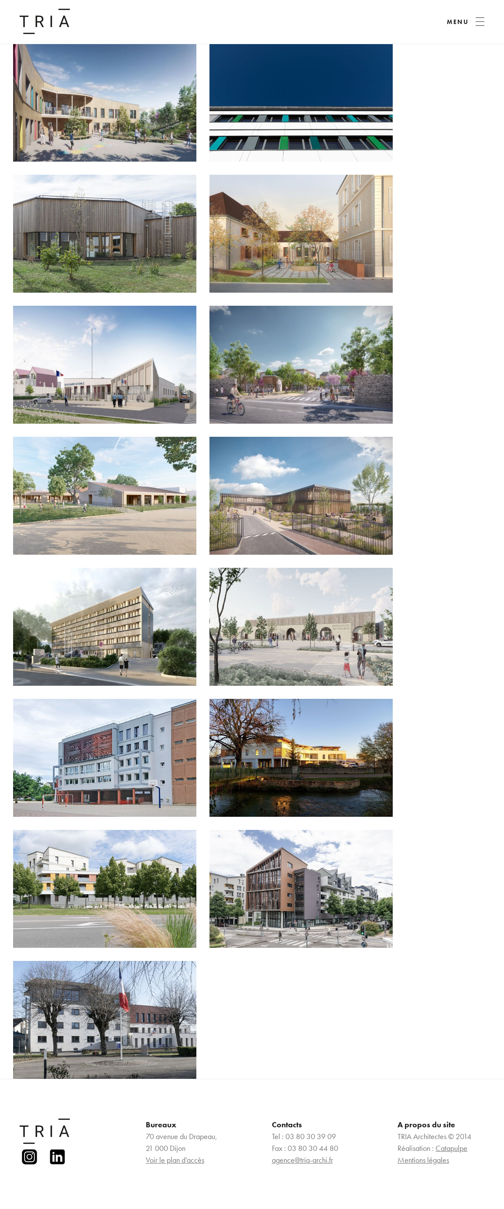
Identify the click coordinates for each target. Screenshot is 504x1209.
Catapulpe (451, 1148)
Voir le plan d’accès (175, 1160)
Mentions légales (423, 1160)
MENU (458, 22)
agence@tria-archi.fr (302, 1160)
